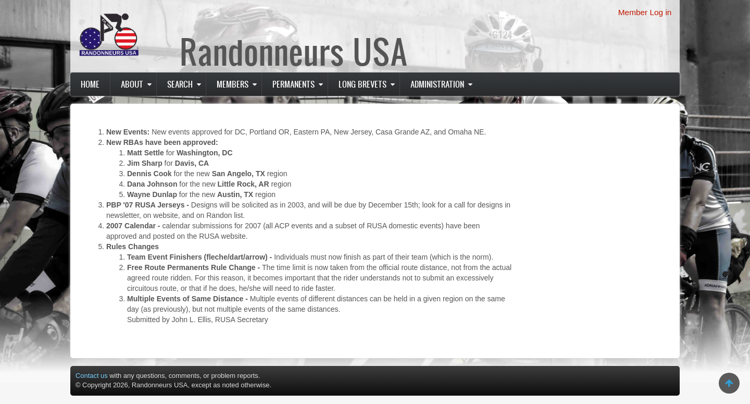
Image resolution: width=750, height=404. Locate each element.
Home (90, 84)
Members (232, 84)
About (132, 84)
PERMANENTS (293, 84)
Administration (437, 84)
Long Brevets (362, 84)
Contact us (92, 375)
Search (180, 84)
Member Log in (645, 12)
